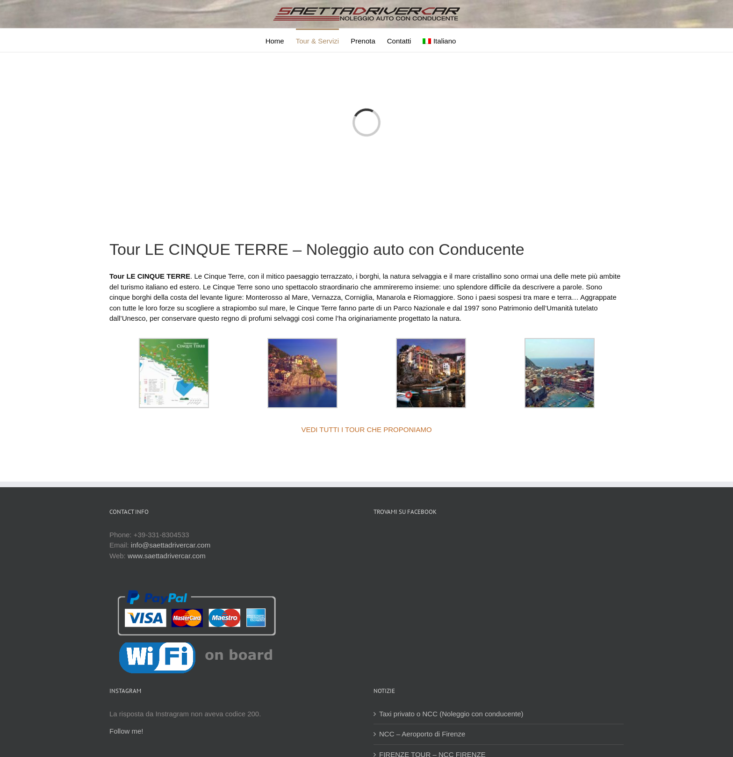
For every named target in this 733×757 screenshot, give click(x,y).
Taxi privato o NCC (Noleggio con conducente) (451, 714)
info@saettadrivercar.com (170, 545)
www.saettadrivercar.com (167, 556)
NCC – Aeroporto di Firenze (422, 734)
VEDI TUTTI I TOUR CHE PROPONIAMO (366, 429)
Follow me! (126, 731)
